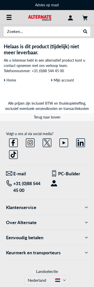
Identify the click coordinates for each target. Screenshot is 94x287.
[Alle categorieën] (9, 17)
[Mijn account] (70, 17)
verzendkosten (46, 108)
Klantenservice (47, 207)
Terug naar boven (47, 117)
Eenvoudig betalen (47, 237)
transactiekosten (76, 108)
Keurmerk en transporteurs (47, 252)
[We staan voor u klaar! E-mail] (24, 173)
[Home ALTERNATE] (39, 17)
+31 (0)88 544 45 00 (48, 71)
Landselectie (47, 271)
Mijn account (62, 80)
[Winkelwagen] (85, 17)
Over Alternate (47, 222)
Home (10, 80)
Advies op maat (47, 5)
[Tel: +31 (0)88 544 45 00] (24, 187)
